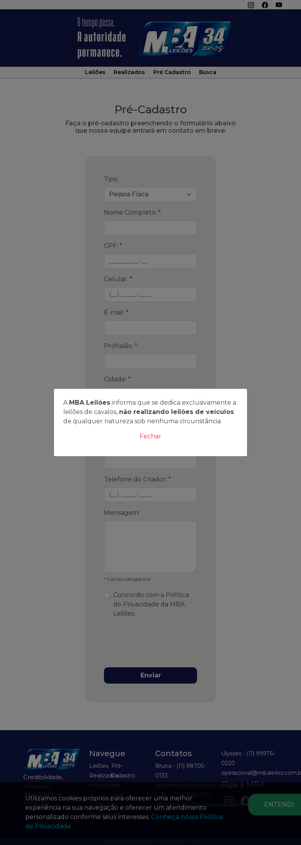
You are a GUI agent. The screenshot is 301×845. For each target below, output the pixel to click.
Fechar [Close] (150, 436)
